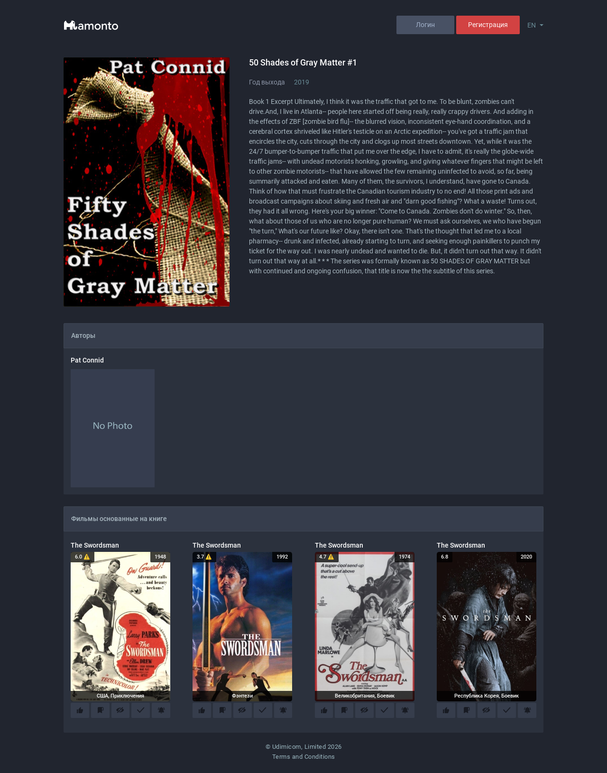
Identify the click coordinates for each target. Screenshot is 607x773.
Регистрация (488, 24)
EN (531, 25)
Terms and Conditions (303, 759)
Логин (425, 24)
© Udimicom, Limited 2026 (304, 748)
